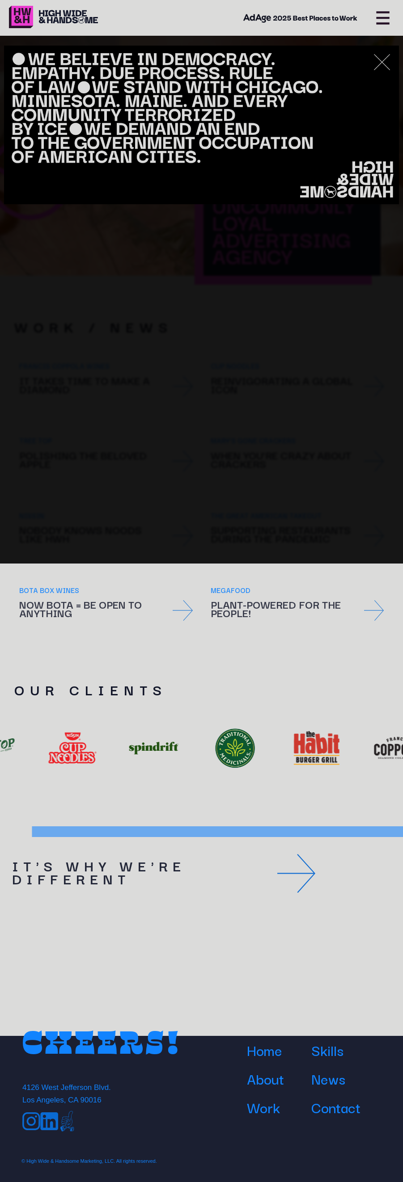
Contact (336, 1107)
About (265, 1078)
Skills (327, 1050)
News (328, 1078)
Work (263, 1107)
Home (264, 1050)
